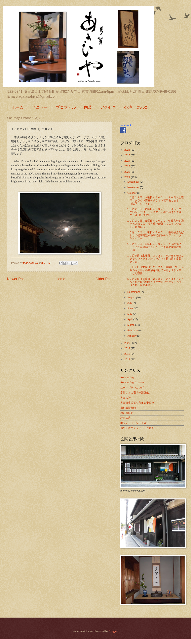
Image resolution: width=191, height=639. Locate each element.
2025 (127, 155)
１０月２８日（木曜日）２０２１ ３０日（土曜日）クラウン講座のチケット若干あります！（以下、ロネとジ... (155, 200)
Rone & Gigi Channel (132, 382)
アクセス (108, 107)
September (134, 291)
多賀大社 (125, 397)
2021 (127, 177)
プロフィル (66, 107)
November (133, 187)
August (131, 297)
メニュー (40, 107)
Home (60, 279)
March (131, 324)
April (130, 319)
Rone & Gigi (127, 377)
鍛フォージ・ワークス (133, 422)
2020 (127, 342)
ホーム (18, 107)
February (132, 330)
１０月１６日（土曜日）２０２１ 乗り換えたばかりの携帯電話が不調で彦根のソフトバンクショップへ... (155, 235)
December (133, 181)
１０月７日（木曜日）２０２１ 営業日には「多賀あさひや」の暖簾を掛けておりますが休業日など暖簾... (155, 270)
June (130, 308)
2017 (127, 359)
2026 (127, 149)
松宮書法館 (126, 412)
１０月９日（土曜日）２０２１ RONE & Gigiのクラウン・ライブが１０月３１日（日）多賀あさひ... (155, 258)
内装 (88, 107)
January (132, 335)
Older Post (104, 279)
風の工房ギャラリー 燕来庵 (137, 427)
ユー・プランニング (132, 387)
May (130, 313)
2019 (127, 348)
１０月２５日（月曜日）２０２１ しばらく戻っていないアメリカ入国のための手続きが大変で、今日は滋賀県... (155, 212)
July (130, 302)
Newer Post (16, 279)
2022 (127, 171)
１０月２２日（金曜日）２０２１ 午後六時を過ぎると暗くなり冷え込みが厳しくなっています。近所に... (155, 223)
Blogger (113, 631)
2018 (127, 353)
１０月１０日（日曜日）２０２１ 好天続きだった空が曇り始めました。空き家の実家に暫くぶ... (154, 247)
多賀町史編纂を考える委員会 (137, 402)
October (132, 192)
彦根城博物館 (128, 407)
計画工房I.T (127, 417)
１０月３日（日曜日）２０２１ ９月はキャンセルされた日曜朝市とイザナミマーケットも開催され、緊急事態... (155, 281)
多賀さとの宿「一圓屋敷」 (135, 392)
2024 (127, 160)
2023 (127, 166)
